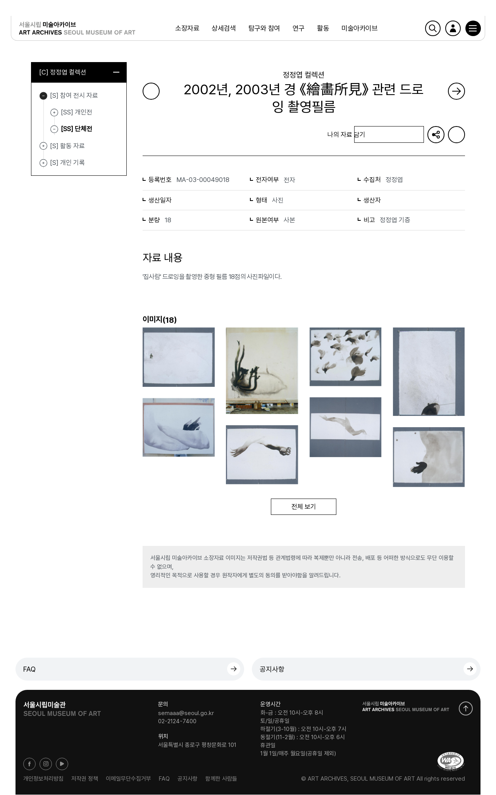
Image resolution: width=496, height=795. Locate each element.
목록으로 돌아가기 (175, 134)
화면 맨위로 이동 (466, 709)
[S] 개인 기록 (43, 163)
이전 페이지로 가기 (151, 91)
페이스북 (29, 764)
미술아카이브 (359, 29)
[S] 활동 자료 (43, 146)
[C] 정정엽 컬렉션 (79, 72)
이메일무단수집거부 (128, 779)
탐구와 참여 (263, 29)
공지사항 (272, 669)
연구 (298, 29)
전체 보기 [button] (303, 507)
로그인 (448, 29)
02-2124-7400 (177, 721)
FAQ (29, 669)
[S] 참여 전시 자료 (43, 96)
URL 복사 (435, 134)
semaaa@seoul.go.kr (186, 713)
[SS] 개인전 (54, 113)
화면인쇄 (456, 134)
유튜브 (62, 764)
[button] (468, 29)
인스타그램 (46, 764)
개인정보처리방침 (43, 779)
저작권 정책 (84, 779)
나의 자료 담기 (389, 135)
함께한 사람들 (221, 779)
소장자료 (187, 29)
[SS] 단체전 (76, 129)
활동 (323, 29)
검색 (428, 29)
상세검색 (223, 29)
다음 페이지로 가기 (456, 91)
